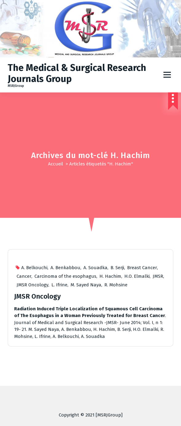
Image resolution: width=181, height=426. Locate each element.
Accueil (55, 164)
